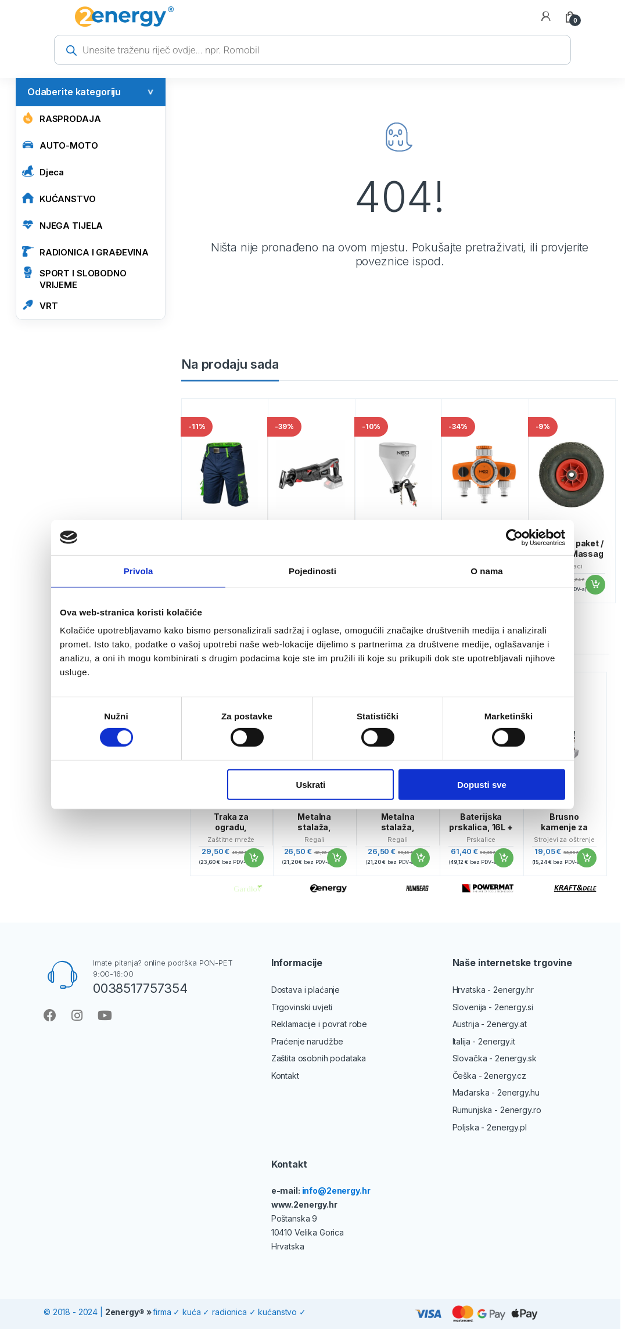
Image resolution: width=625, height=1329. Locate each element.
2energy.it (496, 1041)
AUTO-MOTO (60, 145)
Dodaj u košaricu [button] (594, 585)
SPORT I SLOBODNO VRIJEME (74, 278)
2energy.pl (507, 1127)
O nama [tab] (486, 570)
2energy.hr (513, 990)
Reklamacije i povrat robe (319, 1024)
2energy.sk (516, 1058)
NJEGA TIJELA (62, 225)
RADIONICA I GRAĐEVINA (85, 252)
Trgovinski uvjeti (302, 1007)
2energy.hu (518, 1092)
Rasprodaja (61, 118)
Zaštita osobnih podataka (319, 1058)
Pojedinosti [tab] (312, 570)
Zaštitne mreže (230, 839)
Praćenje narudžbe (307, 1041)
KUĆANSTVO (59, 198)
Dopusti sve (482, 784)
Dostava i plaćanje (305, 990)
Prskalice (481, 839)
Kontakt (285, 1076)
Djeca (43, 171)
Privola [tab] (138, 570)
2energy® (125, 1312)
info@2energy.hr (336, 1190)
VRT (40, 305)
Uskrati (310, 784)
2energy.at (507, 1024)
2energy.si (513, 1007)
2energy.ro (520, 1110)
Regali (314, 839)
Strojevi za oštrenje (564, 839)
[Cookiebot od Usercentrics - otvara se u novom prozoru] (514, 537)
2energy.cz (505, 1076)
